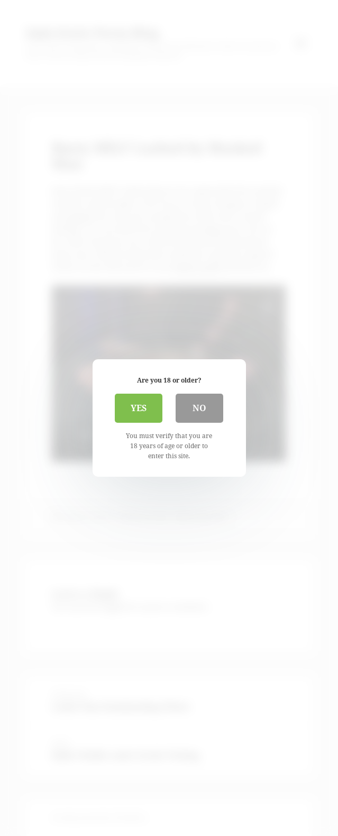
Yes (139, 408)
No (199, 408)
